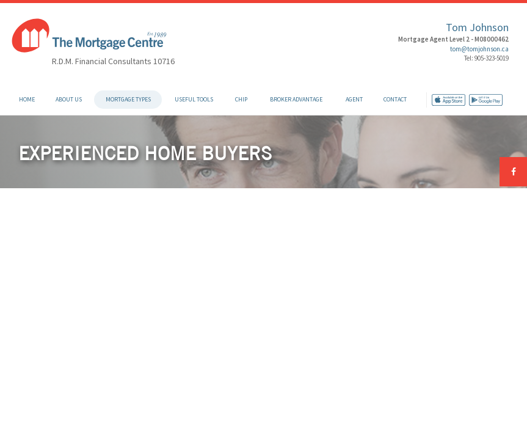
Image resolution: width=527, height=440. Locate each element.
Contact (395, 99)
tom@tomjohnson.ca (479, 49)
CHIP (241, 99)
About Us (69, 99)
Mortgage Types (128, 99)
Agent (354, 99)
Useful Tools (194, 99)
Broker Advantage (296, 99)
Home (27, 99)
